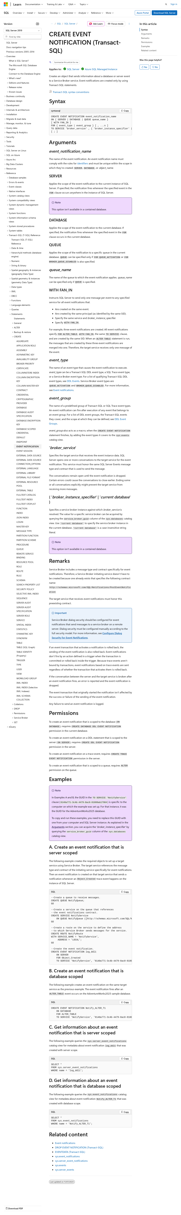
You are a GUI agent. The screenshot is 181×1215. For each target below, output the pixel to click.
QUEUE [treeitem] (20, 549)
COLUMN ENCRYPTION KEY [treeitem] (28, 379)
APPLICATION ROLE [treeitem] (26, 345)
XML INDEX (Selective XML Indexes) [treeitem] (26, 689)
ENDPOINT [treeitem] (21, 441)
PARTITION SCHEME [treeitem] (26, 540)
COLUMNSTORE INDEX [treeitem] (27, 372)
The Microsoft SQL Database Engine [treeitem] (23, 67)
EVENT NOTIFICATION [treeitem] (27, 446)
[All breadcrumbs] (52, 23)
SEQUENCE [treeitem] (21, 598)
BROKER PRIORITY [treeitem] (25, 363)
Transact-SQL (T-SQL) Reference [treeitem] (22, 241)
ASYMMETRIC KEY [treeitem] (25, 354)
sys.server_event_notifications (71, 1160)
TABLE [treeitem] (19, 642)
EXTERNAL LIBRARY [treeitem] (25, 472)
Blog (43, 1205)
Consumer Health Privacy (91, 1205)
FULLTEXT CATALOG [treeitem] (26, 494)
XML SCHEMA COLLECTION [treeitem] (23, 697)
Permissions (146, 42)
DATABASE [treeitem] (21, 407)
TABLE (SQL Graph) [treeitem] (25, 647)
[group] (90, 124)
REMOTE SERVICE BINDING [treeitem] (25, 555)
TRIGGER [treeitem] (20, 660)
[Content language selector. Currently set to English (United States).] (18, 1197)
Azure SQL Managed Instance (101, 69)
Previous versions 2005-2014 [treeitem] (20, 51)
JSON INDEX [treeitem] (22, 517)
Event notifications (63, 390)
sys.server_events (64, 1169)
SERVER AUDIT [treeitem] (23, 602)
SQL (59, 23)
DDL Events (73, 381)
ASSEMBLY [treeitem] (21, 350)
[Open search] (166, 4)
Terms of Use (115, 1205)
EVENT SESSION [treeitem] (24, 450)
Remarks (145, 37)
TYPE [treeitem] (18, 664)
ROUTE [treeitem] (19, 571)
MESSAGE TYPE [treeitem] (24, 530)
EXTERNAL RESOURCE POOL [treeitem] (27, 483)
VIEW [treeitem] (19, 673)
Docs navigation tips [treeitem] (16, 47)
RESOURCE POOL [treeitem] (25, 562)
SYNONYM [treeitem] (21, 638)
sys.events (60, 1165)
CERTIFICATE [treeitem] (22, 368)
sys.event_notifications (67, 1156)
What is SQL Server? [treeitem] (19, 60)
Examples (145, 46)
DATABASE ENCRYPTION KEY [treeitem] (28, 422)
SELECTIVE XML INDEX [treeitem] (27, 593)
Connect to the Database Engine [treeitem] (24, 73)
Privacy (69, 1205)
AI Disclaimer (10, 1205)
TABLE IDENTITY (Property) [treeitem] (24, 653)
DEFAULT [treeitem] (20, 437)
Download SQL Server (164, 12)
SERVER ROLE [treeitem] (23, 615)
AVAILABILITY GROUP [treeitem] (27, 359)
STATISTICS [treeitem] (21, 629)
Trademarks (131, 1205)
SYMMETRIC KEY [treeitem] (24, 633)
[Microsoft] (6, 4)
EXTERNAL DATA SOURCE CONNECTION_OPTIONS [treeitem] (28, 461)
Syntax (144, 29)
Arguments (58, 826)
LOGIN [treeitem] (19, 521)
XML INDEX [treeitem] (22, 682)
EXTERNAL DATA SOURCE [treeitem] (28, 455)
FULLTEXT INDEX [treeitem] (24, 499)
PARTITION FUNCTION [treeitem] (27, 535)
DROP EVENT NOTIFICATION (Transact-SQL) (79, 1147)
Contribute (56, 1205)
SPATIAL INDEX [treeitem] (23, 624)
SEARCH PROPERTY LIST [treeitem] (28, 584)
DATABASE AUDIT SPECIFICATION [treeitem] (25, 414)
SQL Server (69, 23)
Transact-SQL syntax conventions (71, 92)
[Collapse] (37, 24)
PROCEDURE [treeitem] (22, 544)
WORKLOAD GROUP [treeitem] (26, 678)
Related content (148, 50)
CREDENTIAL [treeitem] (22, 394)
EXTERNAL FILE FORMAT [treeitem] (28, 477)
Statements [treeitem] (19, 318)
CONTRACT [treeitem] (22, 390)
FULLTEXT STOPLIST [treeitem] (26, 503)
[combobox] (22, 30)
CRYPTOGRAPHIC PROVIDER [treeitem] (25, 401)
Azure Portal (143, 12)
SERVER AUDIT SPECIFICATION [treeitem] (24, 609)
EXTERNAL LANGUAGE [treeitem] (27, 468)
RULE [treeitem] (19, 575)
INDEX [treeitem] (19, 512)
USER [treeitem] (19, 669)
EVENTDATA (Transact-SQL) (70, 1151)
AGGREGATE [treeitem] (22, 341)
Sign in (174, 4)
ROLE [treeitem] (19, 566)
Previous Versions (28, 1205)
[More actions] (129, 23)
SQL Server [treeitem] (11, 42)
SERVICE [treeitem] (20, 620)
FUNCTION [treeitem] (21, 508)
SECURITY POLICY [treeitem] (25, 589)
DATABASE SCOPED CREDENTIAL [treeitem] (26, 430)
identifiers (82, 163)
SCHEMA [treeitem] (20, 580)
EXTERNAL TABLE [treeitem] (24, 490)
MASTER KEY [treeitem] (22, 526)
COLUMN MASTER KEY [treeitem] (27, 385)
